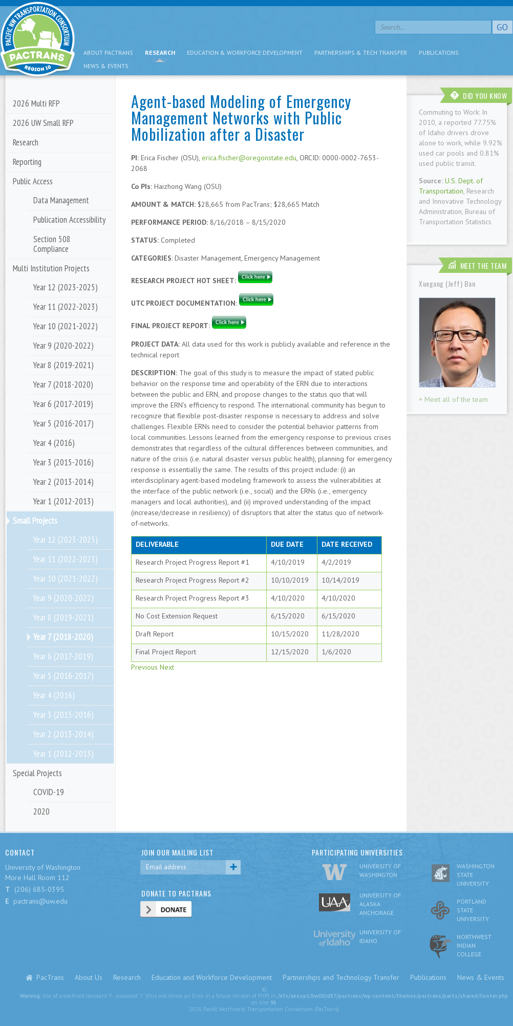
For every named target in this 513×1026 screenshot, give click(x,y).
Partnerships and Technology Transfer (341, 977)
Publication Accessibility (69, 219)
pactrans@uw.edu (40, 901)
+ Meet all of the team (453, 399)
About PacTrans (108, 52)
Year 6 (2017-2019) (63, 404)
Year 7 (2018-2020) (63, 384)
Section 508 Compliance (52, 243)
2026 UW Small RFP (43, 123)
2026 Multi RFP (36, 103)
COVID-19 (48, 792)
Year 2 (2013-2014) (63, 481)
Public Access (33, 181)
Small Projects (35, 520)
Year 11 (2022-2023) (65, 306)
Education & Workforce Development (245, 52)
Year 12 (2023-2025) (65, 287)
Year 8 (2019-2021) (63, 365)
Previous (144, 667)
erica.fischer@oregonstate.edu (249, 157)
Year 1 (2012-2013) (63, 501)
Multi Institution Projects (51, 268)
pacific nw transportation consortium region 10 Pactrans (37, 41)
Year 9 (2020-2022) (63, 345)
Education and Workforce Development (212, 977)
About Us (88, 977)
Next (167, 667)
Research (160, 52)
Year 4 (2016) (54, 442)
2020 (41, 811)
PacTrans (50, 977)
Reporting (27, 161)
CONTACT (20, 852)
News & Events (106, 66)
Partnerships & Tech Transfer (360, 52)
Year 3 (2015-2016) (63, 462)
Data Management (61, 200)
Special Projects (37, 773)
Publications (439, 52)
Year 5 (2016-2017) (63, 423)
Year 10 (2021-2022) (65, 326)
